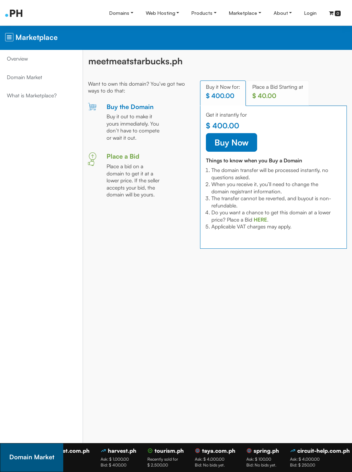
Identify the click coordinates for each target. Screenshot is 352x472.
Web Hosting (160, 13)
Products (201, 13)
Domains (119, 13)
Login (310, 13)
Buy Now (231, 142)
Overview (17, 58)
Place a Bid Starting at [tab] (277, 92)
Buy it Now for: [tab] (223, 92)
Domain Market (24, 77)
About (281, 13)
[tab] (260, 219)
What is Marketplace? (32, 95)
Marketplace (243, 13)
